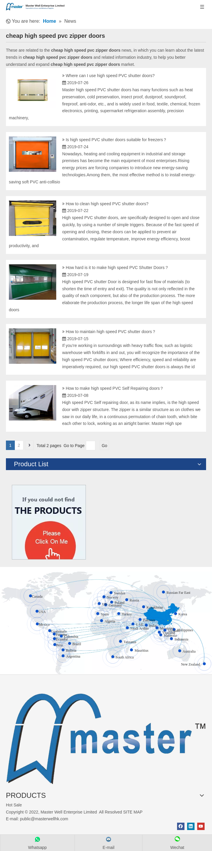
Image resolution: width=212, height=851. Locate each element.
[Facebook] (180, 826)
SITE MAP (132, 812)
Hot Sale (14, 805)
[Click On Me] (49, 522)
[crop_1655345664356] (106, 735)
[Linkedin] (191, 826)
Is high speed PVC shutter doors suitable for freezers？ (116, 139)
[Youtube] (201, 826)
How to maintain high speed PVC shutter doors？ (111, 331)
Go (104, 445)
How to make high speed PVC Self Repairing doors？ (115, 388)
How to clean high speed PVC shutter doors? (107, 203)
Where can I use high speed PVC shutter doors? (110, 75)
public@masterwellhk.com (44, 818)
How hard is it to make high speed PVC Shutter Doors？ (117, 267)
